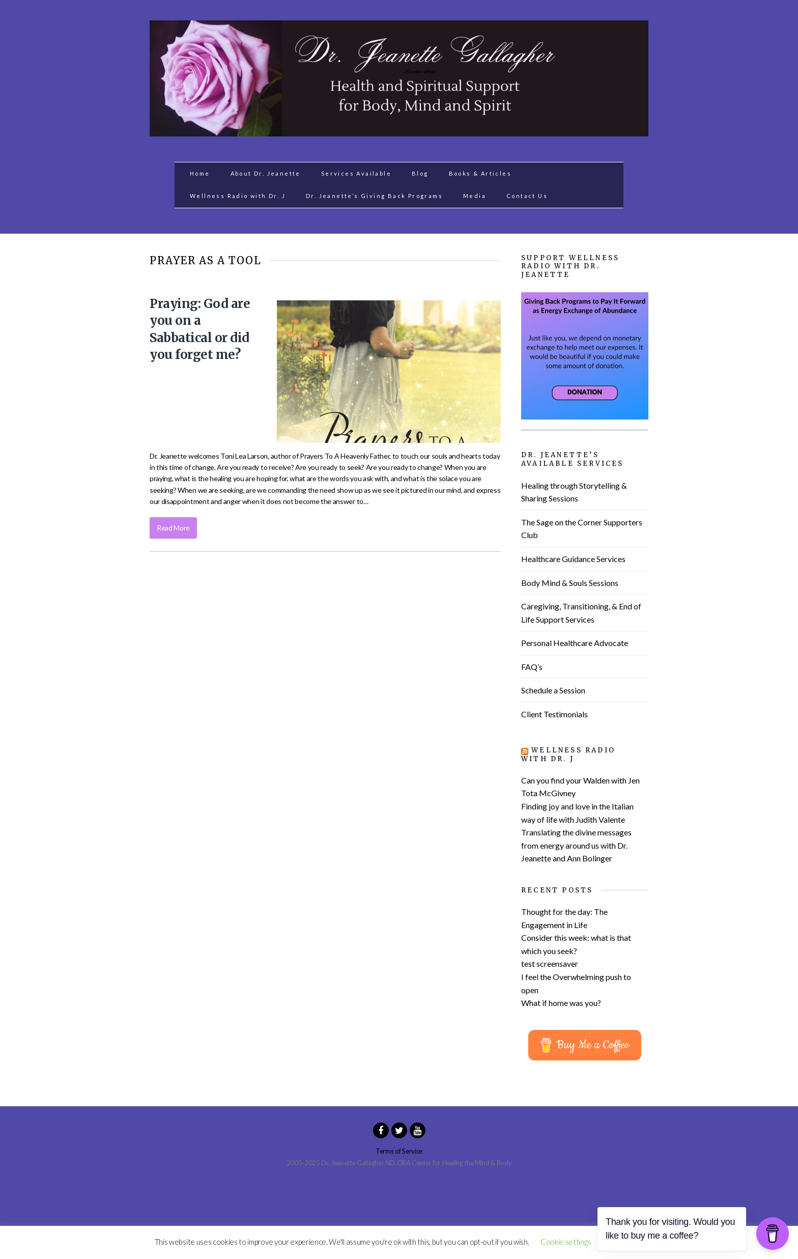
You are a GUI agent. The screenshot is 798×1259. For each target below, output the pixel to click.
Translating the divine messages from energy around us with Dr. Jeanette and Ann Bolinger (576, 845)
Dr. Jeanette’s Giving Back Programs (374, 195)
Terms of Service (399, 1151)
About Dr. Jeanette (266, 173)
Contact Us (527, 195)
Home (200, 173)
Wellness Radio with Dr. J (238, 195)
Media (474, 195)
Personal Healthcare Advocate (574, 643)
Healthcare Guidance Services (573, 559)
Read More (173, 527)
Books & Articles (480, 173)
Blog (420, 173)
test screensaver (549, 963)
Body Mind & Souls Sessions (569, 582)
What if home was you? (561, 1003)
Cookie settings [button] (565, 1241)
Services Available (356, 173)
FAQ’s (532, 667)
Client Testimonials (554, 714)
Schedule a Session (553, 690)
